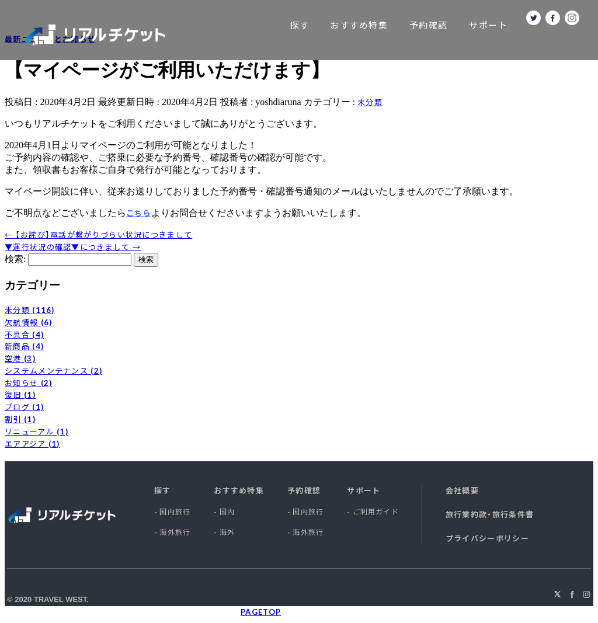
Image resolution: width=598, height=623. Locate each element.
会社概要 (462, 490)
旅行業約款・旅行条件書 (490, 514)
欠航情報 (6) (28, 322)
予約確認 (428, 25)
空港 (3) (20, 358)
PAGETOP (261, 612)
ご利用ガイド (376, 511)
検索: (15, 259)
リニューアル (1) (36, 431)
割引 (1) (20, 419)
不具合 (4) (24, 334)
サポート (488, 25)
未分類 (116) (30, 310)
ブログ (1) (24, 407)
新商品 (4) (24, 346)
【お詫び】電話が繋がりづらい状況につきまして (98, 234)
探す (299, 25)
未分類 (370, 102)
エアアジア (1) (32, 443)
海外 (227, 532)
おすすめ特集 (359, 25)
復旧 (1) (20, 394)
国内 (227, 511)
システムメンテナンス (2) (53, 370)
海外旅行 (174, 532)
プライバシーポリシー (487, 538)
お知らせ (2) (28, 383)
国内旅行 (174, 511)
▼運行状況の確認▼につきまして (73, 247)
